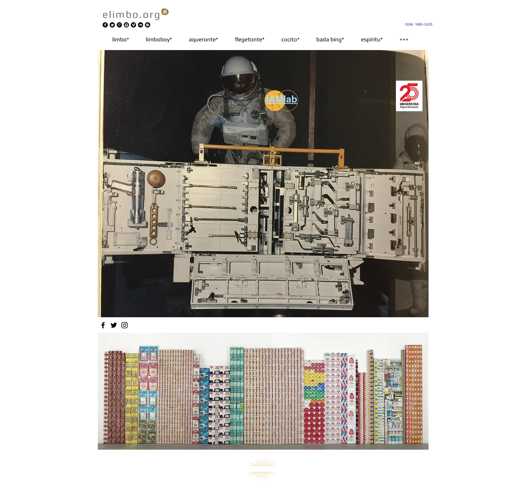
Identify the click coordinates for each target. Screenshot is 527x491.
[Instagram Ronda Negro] (126, 25)
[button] (203, 39)
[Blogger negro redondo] (147, 25)
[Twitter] (114, 325)
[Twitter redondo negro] (112, 25)
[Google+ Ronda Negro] (119, 25)
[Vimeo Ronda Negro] (133, 25)
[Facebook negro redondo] (105, 25)
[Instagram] (124, 325)
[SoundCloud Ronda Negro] (140, 25)
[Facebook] (103, 325)
